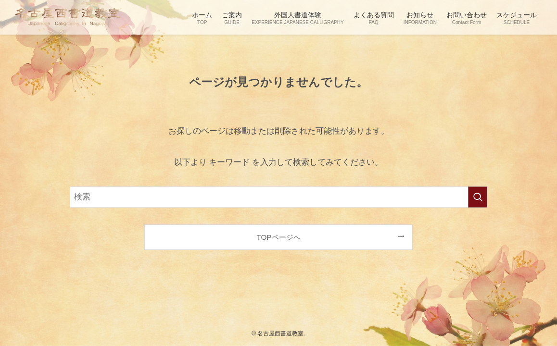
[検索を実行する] (477, 197)
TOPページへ (278, 237)
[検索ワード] (278, 197)
